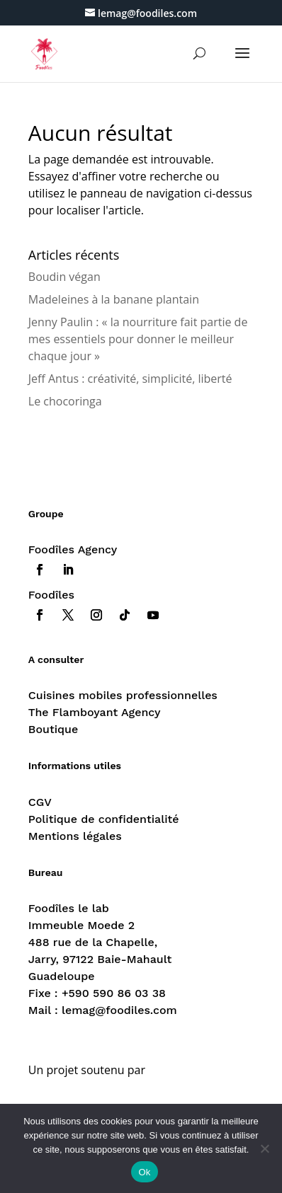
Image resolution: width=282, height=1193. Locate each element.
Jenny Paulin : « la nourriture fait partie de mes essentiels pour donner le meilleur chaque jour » (138, 339)
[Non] (264, 1148)
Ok (144, 1172)
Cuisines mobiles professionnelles (123, 695)
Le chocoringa (65, 401)
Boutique (53, 729)
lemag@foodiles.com (119, 1010)
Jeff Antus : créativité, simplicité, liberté (130, 378)
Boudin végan (64, 276)
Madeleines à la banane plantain (113, 299)
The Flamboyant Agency (94, 712)
